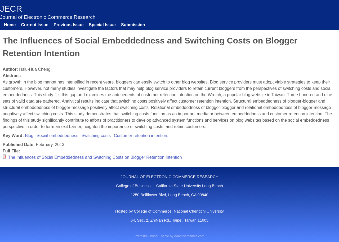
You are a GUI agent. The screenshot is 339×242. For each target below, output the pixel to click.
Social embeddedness (57, 135)
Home (10, 25)
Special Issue (102, 25)
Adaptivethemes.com (189, 236)
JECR (11, 9)
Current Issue (34, 25)
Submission (133, 25)
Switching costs (96, 135)
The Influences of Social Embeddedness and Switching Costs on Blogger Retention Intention (95, 157)
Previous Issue (69, 25)
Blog (29, 135)
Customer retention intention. (141, 135)
